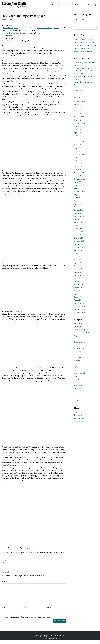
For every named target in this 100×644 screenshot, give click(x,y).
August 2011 (78, 183)
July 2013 (77, 151)
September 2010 (79, 192)
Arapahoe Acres (79, 324)
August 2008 (78, 251)
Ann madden (78, 82)
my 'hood (77, 368)
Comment (5, 585)
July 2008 (77, 254)
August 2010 (78, 195)
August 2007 (78, 289)
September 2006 (79, 313)
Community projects (80, 331)
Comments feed (79, 420)
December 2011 (79, 170)
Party (76, 377)
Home (54, 5)
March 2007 (78, 298)
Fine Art (90, 5)
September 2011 (79, 180)
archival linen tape (13, 33)
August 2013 (78, 148)
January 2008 (78, 273)
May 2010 (77, 201)
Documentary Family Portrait (83, 334)
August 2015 (78, 105)
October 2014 (78, 120)
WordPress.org (79, 423)
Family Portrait (79, 340)
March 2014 (78, 136)
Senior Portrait (79, 387)
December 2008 (79, 239)
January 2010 (78, 214)
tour (75, 393)
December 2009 (79, 217)
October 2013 (78, 145)
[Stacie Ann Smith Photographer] (14, 5)
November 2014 (79, 117)
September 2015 (79, 102)
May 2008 (77, 261)
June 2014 (77, 126)
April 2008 (77, 264)
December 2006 (79, 304)
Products (77, 384)
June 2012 (77, 158)
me (75, 365)
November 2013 (79, 142)
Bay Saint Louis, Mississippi (82, 48)
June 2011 (77, 186)
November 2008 (79, 242)
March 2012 (78, 164)
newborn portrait (79, 374)
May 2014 (77, 130)
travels (76, 396)
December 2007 (79, 276)
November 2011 (79, 173)
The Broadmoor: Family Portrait (84, 42)
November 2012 (79, 155)
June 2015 (77, 108)
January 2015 (78, 114)
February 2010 (79, 211)
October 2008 (78, 245)
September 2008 (79, 248)
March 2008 (78, 267)
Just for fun (78, 352)
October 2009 (78, 220)
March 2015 (78, 111)
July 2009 (77, 226)
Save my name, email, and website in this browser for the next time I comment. (28, 621)
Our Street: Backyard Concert (83, 39)
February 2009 (79, 233)
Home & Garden (79, 343)
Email (26, 611)
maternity (77, 362)
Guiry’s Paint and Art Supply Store (48, 28)
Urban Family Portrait (81, 399)
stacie (4, 19)
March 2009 (78, 229)
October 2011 (78, 176)
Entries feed (78, 416)
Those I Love (78, 390)
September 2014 (79, 123)
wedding (77, 402)
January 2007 (78, 301)
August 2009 (78, 223)
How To (9, 565)
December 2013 (79, 139)
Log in (76, 413)
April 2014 (77, 133)
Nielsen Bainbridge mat (10, 28)
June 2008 (77, 257)
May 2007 (77, 292)
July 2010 (77, 198)
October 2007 (78, 282)
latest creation (78, 359)
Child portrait (78, 328)
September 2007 (79, 285)
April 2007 (77, 295)
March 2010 (78, 208)
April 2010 (77, 204)
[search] (95, 5)
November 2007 (79, 279)
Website (48, 611)
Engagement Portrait (81, 337)
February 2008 (79, 270)
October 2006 (78, 310)
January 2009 (78, 236)
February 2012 (79, 167)
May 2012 (77, 161)
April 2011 (77, 189)
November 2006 (79, 307)
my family (77, 371)
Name (4, 611)
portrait (76, 380)
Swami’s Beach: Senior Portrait (83, 52)
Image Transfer (79, 349)
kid (75, 356)
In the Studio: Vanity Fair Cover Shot (85, 45)
